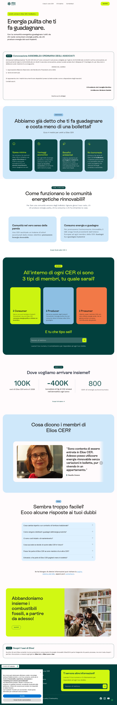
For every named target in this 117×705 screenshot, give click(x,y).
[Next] (101, 463)
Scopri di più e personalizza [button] (22, 700)
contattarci (69, 574)
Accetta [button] (22, 696)
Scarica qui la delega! (59, 96)
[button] (40, 672)
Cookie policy (53, 698)
